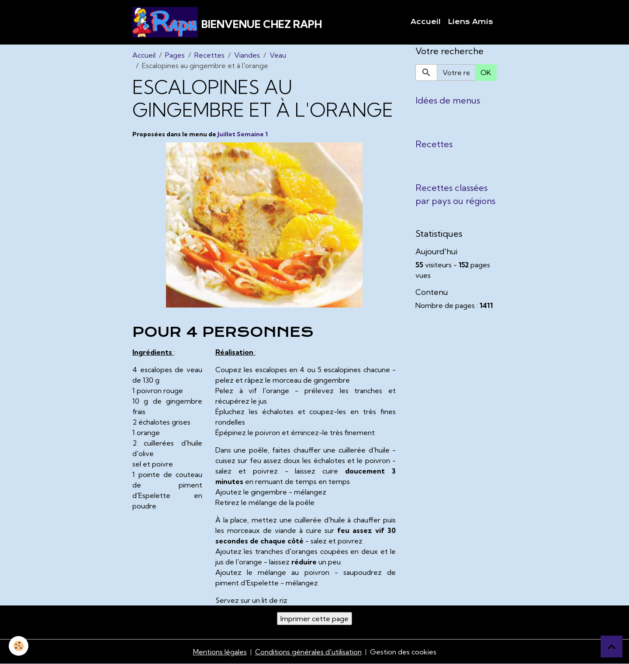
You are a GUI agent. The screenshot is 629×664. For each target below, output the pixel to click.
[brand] (227, 22)
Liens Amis (470, 22)
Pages (175, 55)
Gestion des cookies (403, 651)
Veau (278, 55)
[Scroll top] (611, 646)
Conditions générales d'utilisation (308, 651)
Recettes (209, 55)
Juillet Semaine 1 (243, 134)
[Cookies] (18, 646)
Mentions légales (220, 651)
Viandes (247, 55)
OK (485, 72)
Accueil (426, 22)
